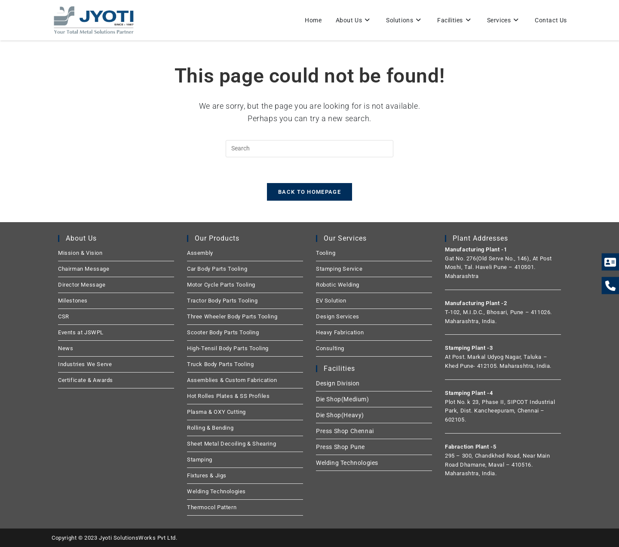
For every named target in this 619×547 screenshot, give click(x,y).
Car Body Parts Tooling (217, 269)
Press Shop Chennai (345, 431)
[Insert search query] (309, 148)
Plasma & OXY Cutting (216, 412)
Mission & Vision (80, 253)
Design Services (337, 316)
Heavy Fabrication (340, 332)
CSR (63, 316)
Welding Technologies (216, 491)
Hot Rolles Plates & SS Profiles (228, 396)
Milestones (73, 300)
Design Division (338, 383)
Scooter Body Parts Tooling (223, 332)
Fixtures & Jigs (207, 475)
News (65, 348)
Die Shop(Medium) (342, 399)
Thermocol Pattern (211, 507)
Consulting (330, 348)
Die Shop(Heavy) (340, 415)
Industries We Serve (85, 364)
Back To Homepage (309, 192)
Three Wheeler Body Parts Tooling (232, 316)
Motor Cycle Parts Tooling (221, 284)
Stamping (199, 459)
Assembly (200, 253)
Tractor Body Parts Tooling (222, 300)
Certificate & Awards (85, 380)
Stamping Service (339, 269)
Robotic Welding (337, 284)
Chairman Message (84, 269)
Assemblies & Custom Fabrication (232, 380)
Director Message (82, 284)
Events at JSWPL (81, 332)
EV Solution (331, 300)
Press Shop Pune (340, 446)
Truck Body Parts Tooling (220, 364)
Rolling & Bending (210, 428)
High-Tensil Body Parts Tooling (228, 348)
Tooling (325, 253)
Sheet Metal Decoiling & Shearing (231, 443)
